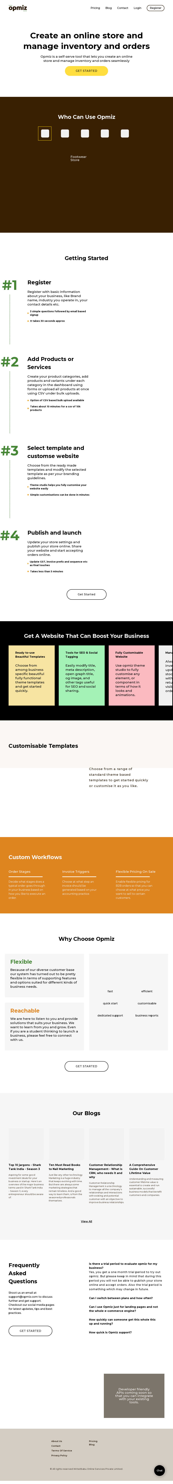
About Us (56, 1441)
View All (86, 1221)
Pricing (95, 8)
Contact (122, 8)
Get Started (86, 594)
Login (137, 8)
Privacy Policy (59, 1455)
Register (155, 8)
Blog (108, 8)
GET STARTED (86, 70)
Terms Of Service (61, 1451)
